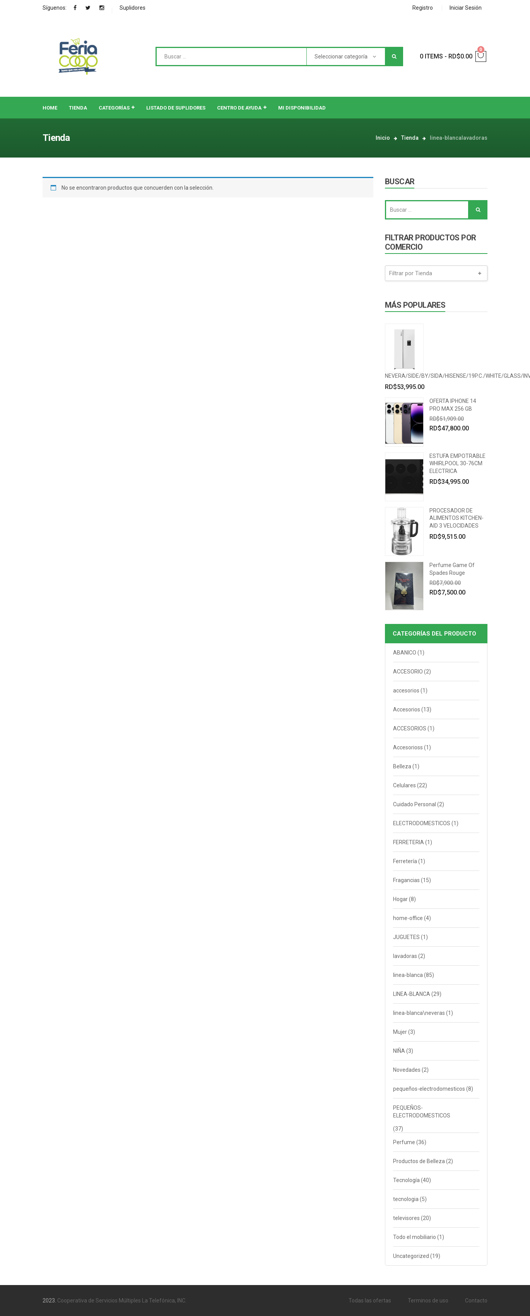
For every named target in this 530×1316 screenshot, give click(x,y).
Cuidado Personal (414, 804)
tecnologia (406, 1199)
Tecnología (406, 1180)
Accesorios (406, 709)
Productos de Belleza (419, 1161)
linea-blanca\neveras (419, 1013)
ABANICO (404, 652)
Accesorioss (408, 747)
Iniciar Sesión (466, 8)
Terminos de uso (428, 1300)
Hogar (400, 899)
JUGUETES (406, 937)
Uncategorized (411, 1256)
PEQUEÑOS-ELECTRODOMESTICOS (421, 1112)
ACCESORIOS (409, 728)
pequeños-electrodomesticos (429, 1089)
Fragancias (406, 880)
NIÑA (399, 1051)
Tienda (410, 138)
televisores (406, 1218)
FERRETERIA (408, 842)
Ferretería (405, 861)
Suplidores (132, 8)
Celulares (404, 785)
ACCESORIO (408, 671)
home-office (408, 918)
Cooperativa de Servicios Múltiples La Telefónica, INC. (121, 1300)
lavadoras (405, 956)
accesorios (406, 690)
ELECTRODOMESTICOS (421, 823)
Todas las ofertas (370, 1300)
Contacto (476, 1300)
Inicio (383, 138)
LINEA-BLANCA (411, 994)
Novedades (407, 1070)
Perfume (404, 1142)
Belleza (402, 766)
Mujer (400, 1032)
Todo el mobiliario (414, 1237)
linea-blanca (408, 975)
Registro (422, 8)
